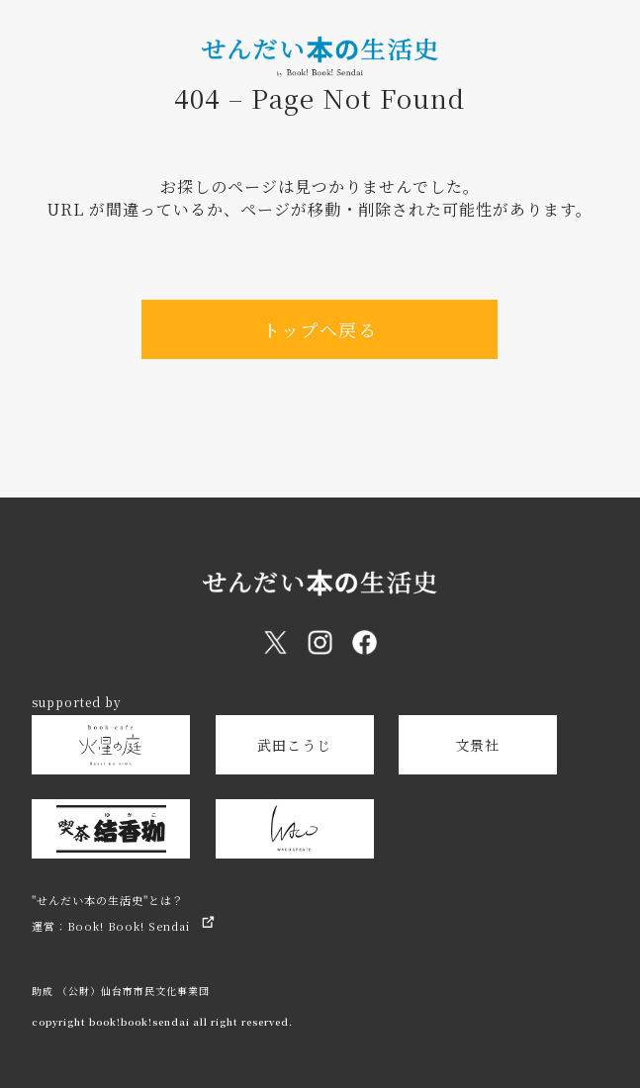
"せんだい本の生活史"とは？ (108, 900)
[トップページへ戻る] (320, 68)
